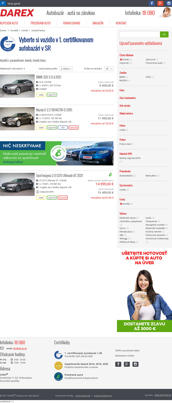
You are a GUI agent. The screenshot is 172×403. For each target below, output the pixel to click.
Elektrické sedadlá (155, 228)
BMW (122, 77)
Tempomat (151, 221)
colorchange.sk (82, 395)
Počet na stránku (93, 68)
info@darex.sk (20, 348)
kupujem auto (9, 22)
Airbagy (123, 238)
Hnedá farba (38, 30)
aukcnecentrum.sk (103, 395)
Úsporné (124, 62)
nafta (122, 129)
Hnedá (126, 203)
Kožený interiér (154, 231)
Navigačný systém (155, 224)
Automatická (126, 175)
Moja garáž (10, 3)
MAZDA (123, 80)
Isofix (148, 217)
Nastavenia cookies (124, 355)
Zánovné (150, 59)
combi (123, 189)
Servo (123, 228)
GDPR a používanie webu (127, 350)
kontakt (121, 22)
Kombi (25, 30)
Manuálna (151, 175)
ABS (122, 235)
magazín (98, 22)
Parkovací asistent (155, 235)
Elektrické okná (127, 217)
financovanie (71, 22)
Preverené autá (154, 62)
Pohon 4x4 (125, 143)
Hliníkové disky (127, 241)
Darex (3, 30)
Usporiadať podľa (48, 68)
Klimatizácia (126, 231)
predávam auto (41, 22)
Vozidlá (14, 30)
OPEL (148, 77)
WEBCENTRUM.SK (162, 395)
